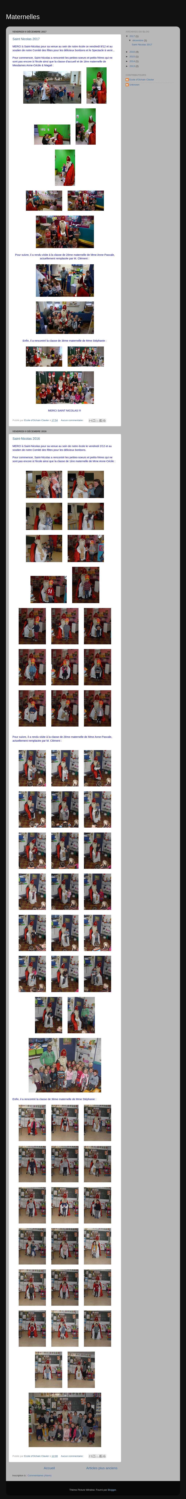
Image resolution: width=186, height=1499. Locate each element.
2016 (132, 51)
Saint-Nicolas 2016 (26, 438)
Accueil (49, 1468)
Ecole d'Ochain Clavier (141, 79)
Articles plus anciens (101, 1468)
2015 (132, 56)
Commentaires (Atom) (39, 1475)
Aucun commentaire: (72, 420)
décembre (138, 40)
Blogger (112, 1489)
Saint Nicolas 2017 (26, 39)
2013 (132, 66)
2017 (132, 36)
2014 (132, 61)
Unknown (134, 84)
